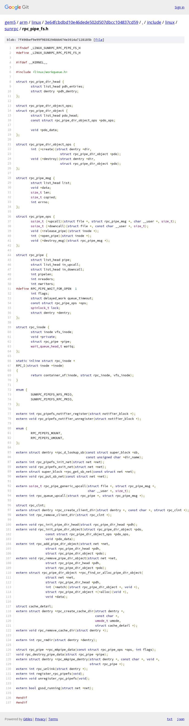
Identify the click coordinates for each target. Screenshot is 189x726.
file (99, 40)
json (180, 719)
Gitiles (27, 719)
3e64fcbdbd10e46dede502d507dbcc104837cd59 (91, 22)
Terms (53, 719)
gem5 (10, 22)
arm (24, 22)
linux (36, 22)
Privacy (40, 719)
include (154, 22)
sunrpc (11, 28)
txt (169, 719)
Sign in (179, 7)
